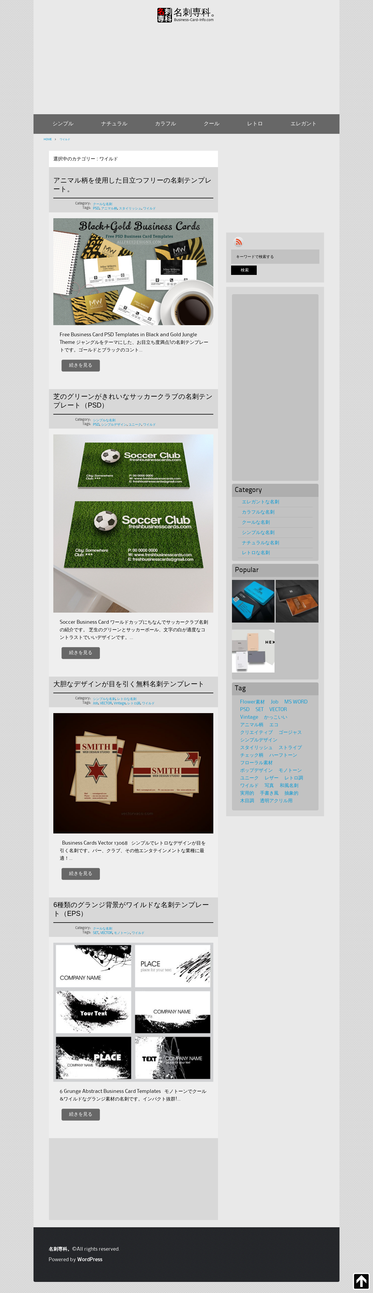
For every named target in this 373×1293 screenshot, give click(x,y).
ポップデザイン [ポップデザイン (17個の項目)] (256, 770)
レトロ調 (133, 703)
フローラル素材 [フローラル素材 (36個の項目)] (256, 762)
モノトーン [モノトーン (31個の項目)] (290, 770)
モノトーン (122, 933)
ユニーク (135, 424)
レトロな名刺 (126, 699)
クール (211, 123)
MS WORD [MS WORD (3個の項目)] (296, 702)
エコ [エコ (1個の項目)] (274, 724)
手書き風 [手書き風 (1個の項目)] (269, 793)
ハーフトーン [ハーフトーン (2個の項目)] (283, 755)
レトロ (255, 123)
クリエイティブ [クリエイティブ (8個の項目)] (256, 732)
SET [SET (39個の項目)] (259, 709)
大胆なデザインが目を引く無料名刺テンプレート (129, 684)
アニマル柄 (109, 208)
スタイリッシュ (130, 208)
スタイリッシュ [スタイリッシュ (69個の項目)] (256, 747)
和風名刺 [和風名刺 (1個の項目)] (289, 785)
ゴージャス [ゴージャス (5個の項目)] (290, 732)
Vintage (120, 703)
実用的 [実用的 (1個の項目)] (247, 793)
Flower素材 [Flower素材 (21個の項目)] (252, 702)
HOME (48, 139)
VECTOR (106, 703)
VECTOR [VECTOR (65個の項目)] (278, 709)
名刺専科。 (196, 12)
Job (95, 703)
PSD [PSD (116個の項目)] (245, 709)
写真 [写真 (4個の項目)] (269, 785)
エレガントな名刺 (260, 502)
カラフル (165, 123)
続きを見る (80, 365)
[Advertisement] (186, 67)
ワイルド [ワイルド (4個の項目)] (249, 785)
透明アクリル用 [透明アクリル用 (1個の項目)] (276, 800)
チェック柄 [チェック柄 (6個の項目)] (251, 755)
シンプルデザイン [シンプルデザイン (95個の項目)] (258, 740)
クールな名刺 (102, 204)
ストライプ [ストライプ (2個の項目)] (290, 747)
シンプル (62, 123)
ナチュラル (114, 123)
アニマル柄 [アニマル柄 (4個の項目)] (251, 724)
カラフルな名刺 (258, 512)
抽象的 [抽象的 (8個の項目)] (291, 793)
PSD (96, 208)
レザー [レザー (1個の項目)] (272, 778)
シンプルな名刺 (104, 420)
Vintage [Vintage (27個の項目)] (249, 717)
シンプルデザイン (114, 424)
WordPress (89, 1259)
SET (95, 933)
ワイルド (64, 139)
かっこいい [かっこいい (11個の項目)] (275, 717)
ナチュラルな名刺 (260, 542)
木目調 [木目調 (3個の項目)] (247, 800)
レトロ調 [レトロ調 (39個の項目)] (293, 778)
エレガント (304, 123)
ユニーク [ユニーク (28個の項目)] (249, 778)
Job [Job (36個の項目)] (275, 702)
